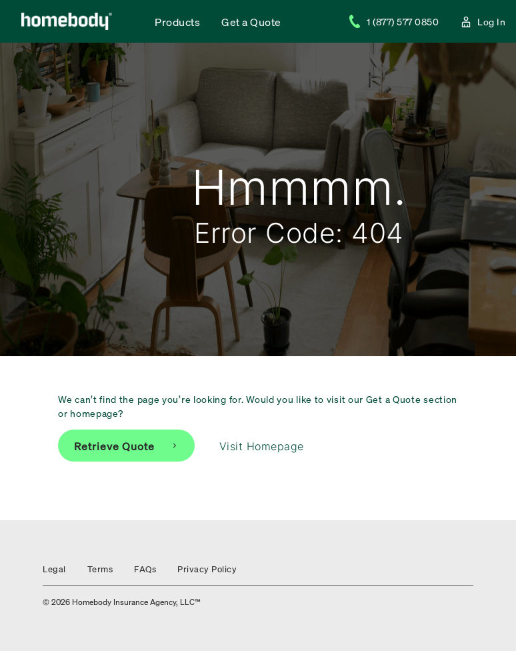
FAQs (145, 568)
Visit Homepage (261, 446)
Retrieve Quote (126, 446)
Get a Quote (251, 22)
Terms (100, 568)
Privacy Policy (207, 568)
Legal (54, 568)
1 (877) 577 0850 (393, 21)
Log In (482, 21)
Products (177, 22)
